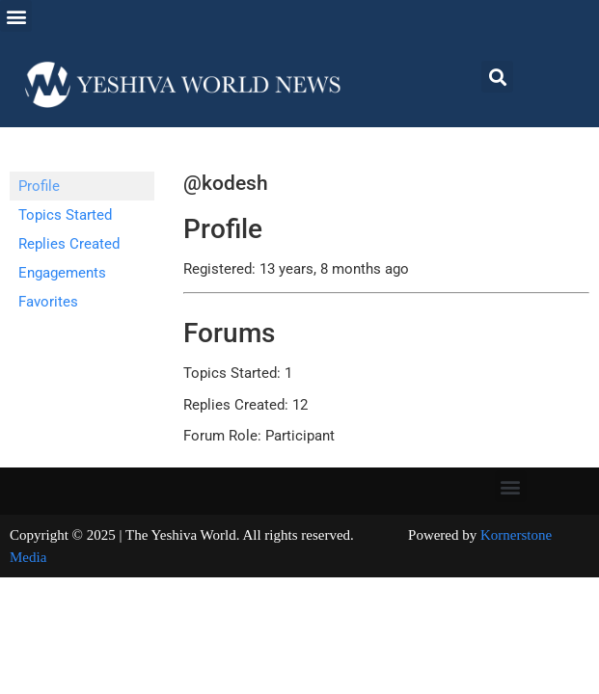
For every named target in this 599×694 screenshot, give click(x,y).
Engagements (62, 272)
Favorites (48, 301)
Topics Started (65, 215)
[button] (16, 16)
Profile (39, 186)
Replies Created (69, 244)
